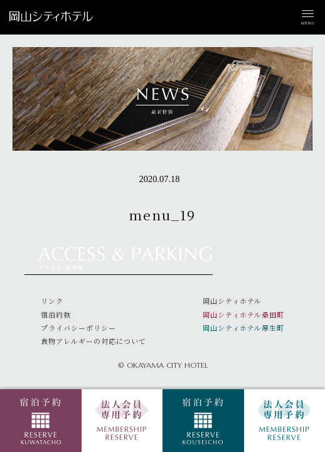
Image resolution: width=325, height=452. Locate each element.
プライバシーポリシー (78, 328)
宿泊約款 (56, 314)
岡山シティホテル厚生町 (243, 328)
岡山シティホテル (232, 301)
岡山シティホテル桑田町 (243, 314)
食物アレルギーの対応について (93, 341)
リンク (52, 301)
